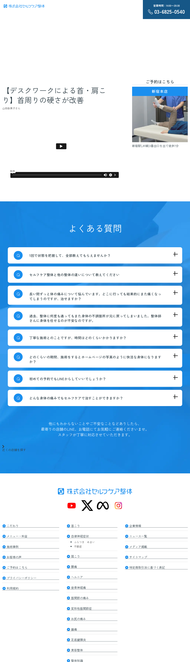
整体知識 (77, 655)
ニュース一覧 (138, 535)
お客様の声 (14, 555)
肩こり (75, 555)
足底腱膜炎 (78, 635)
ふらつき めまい (84, 541)
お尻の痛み (78, 615)
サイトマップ (138, 555)
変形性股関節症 (81, 605)
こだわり (13, 525)
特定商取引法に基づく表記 (147, 565)
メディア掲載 (138, 545)
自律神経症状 (80, 535)
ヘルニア (77, 575)
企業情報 (135, 525)
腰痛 (74, 565)
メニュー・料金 (17, 535)
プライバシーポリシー (21, 575)
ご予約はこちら (17, 565)
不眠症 (78, 545)
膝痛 (74, 625)
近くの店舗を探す (14, 448)
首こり (75, 525)
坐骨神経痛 (78, 585)
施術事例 (13, 545)
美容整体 (77, 645)
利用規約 (13, 585)
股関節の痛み (80, 595)
